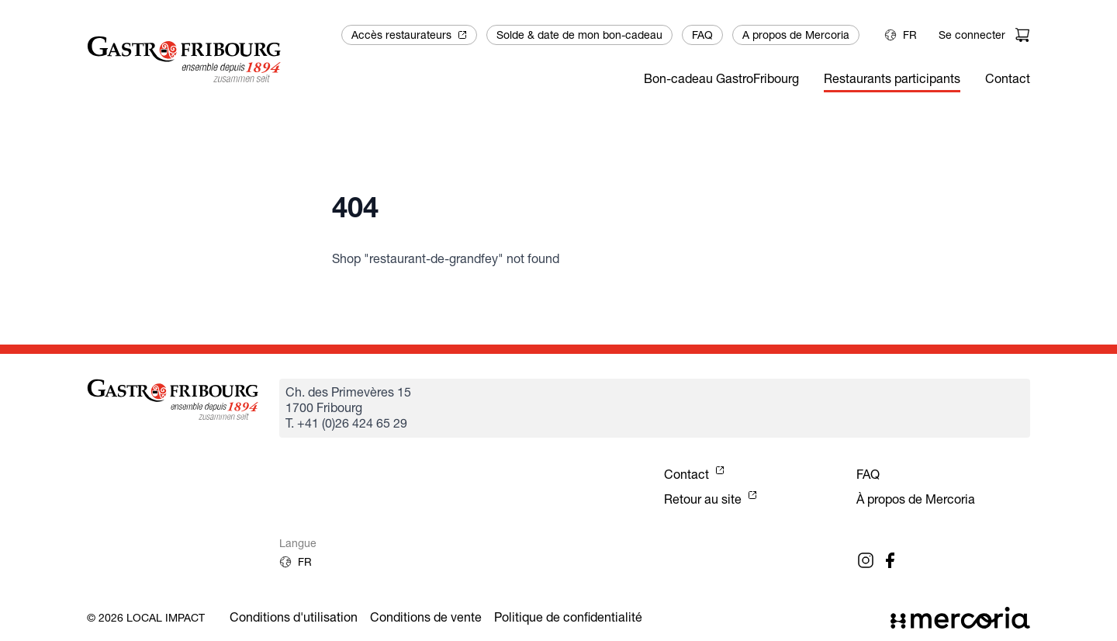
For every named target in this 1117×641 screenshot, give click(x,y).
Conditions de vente (426, 617)
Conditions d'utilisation (294, 617)
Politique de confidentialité (568, 617)
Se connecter (972, 35)
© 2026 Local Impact (146, 618)
